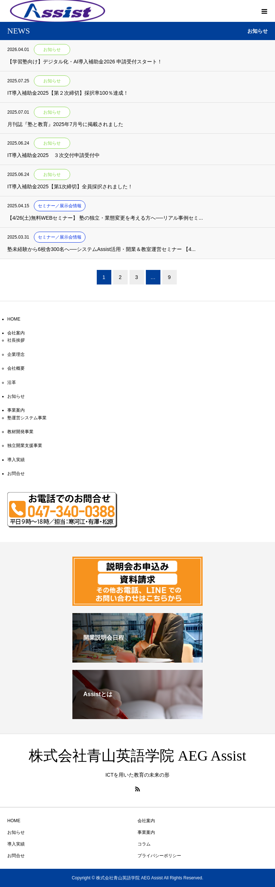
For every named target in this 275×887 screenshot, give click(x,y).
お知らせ (16, 396)
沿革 (11, 382)
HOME (13, 319)
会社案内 (16, 332)
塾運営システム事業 (27, 417)
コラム (144, 844)
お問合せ (16, 473)
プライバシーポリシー (159, 855)
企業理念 (16, 354)
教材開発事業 (20, 431)
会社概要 (16, 368)
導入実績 (16, 459)
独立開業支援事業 (24, 445)
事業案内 (16, 410)
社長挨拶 (16, 340)
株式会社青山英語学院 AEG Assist (137, 755)
